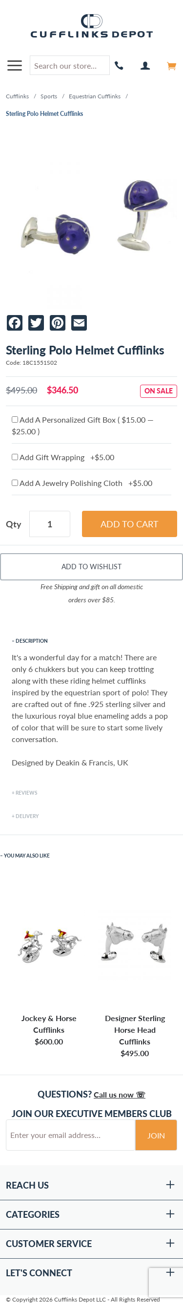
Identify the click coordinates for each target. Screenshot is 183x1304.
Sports (49, 96)
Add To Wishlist (91, 566)
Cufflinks (17, 96)
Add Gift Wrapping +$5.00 (63, 457)
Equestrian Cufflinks (95, 96)
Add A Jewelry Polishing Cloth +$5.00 (82, 482)
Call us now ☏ (119, 1094)
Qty (13, 524)
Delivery (27, 816)
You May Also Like (27, 855)
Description (32, 641)
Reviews (26, 793)
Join (156, 1135)
